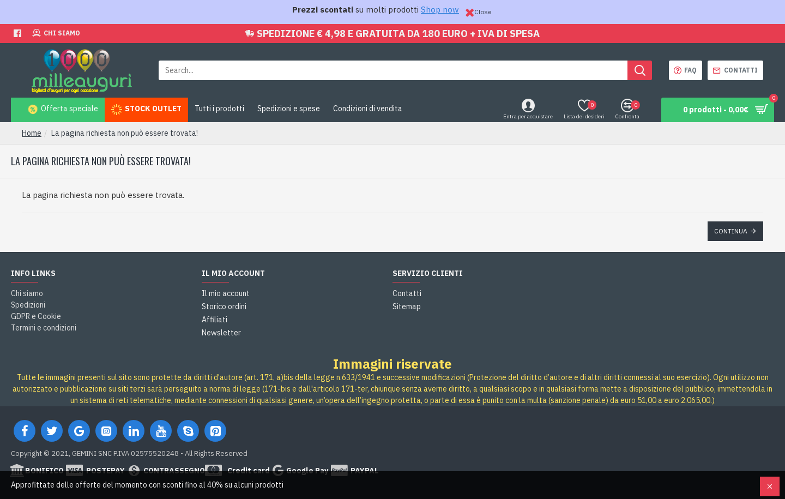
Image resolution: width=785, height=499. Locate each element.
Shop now (440, 9)
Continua (730, 231)
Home (31, 133)
